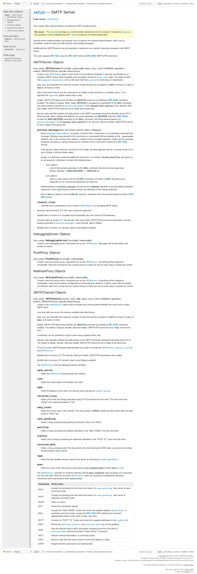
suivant (176, 4)
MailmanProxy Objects (15, 28)
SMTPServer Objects (15, 17)
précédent (168, 4)
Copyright (162, 556)
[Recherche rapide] (148, 4)
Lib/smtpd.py (53, 19)
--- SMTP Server (13, 15)
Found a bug (188, 569)
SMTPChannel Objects (15, 31)
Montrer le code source (13, 61)
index (191, 4)
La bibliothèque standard (75, 4)
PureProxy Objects (14, 25)
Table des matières (13, 11)
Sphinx (187, 572)
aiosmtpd (54, 32)
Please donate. (189, 565)
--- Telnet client (15, 49)
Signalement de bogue (13, 58)
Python (8, 4)
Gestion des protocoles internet (99, 4)
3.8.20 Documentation (54, 4)
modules (184, 4)
